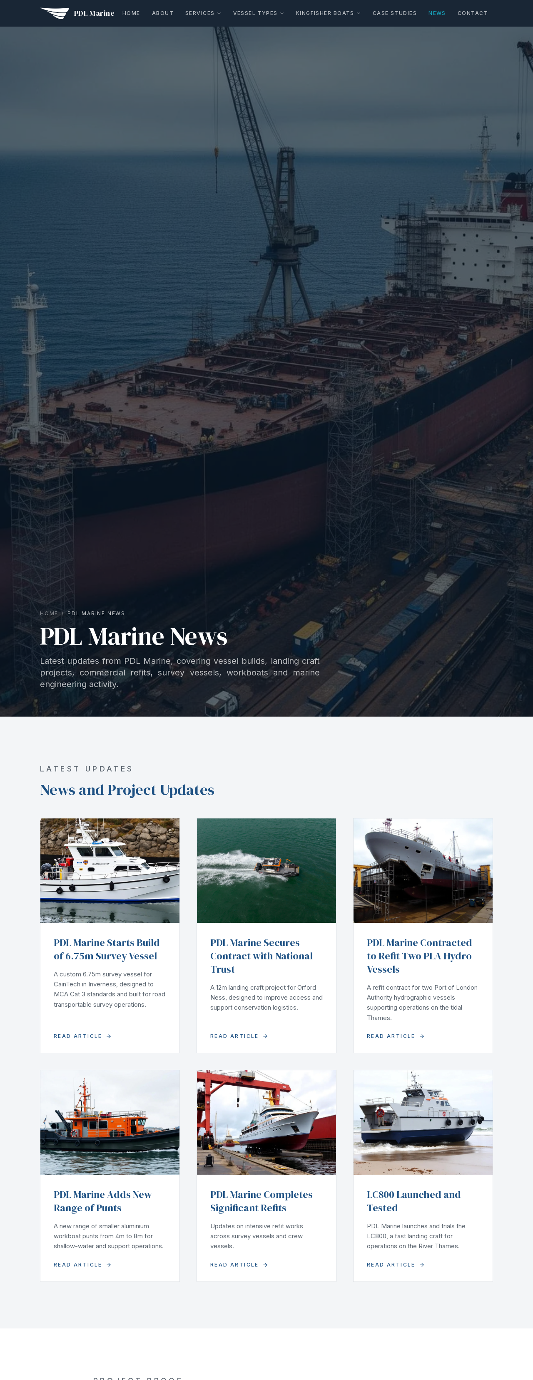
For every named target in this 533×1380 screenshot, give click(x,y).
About (163, 13)
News (437, 13)
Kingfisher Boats (328, 13)
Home (131, 13)
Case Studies (395, 13)
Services (203, 13)
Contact (473, 13)
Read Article (83, 1036)
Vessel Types (258, 13)
